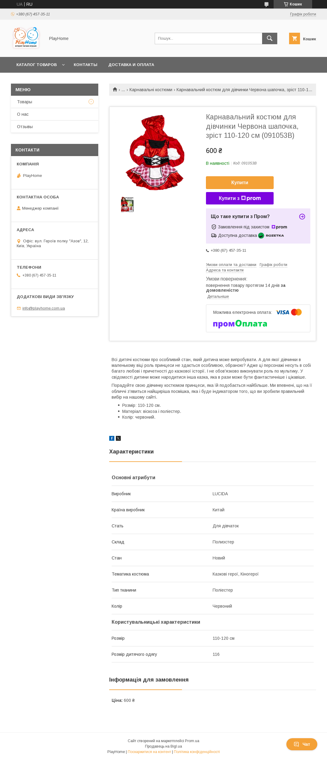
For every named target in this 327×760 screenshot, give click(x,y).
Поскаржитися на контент (149, 752)
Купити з (240, 198)
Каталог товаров (36, 64)
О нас (23, 114)
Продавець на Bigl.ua (163, 746)
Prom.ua (192, 741)
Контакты (85, 64)
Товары (24, 101)
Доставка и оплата (131, 64)
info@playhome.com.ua (43, 308)
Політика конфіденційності (197, 752)
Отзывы (25, 126)
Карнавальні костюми (151, 89)
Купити (239, 182)
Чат (302, 744)
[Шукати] (269, 38)
